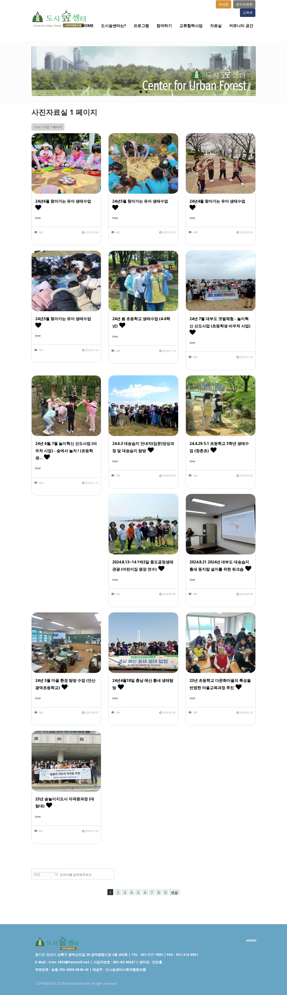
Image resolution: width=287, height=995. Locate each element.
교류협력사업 (191, 25)
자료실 (216, 25)
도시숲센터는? (113, 25)
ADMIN (251, 940)
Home (87, 25)
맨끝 (174, 892)
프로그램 (141, 25)
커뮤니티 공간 (241, 25)
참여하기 (164, 25)
